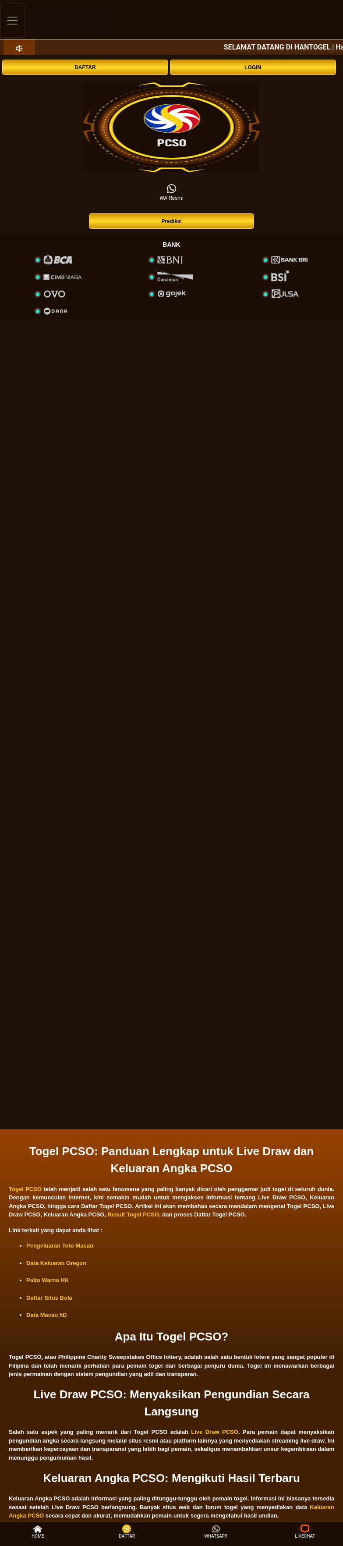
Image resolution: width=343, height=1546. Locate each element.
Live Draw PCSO (214, 1432)
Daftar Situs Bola (49, 1297)
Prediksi (171, 221)
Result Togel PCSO (133, 1214)
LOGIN (252, 67)
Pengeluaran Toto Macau (59, 1245)
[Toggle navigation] (12, 21)
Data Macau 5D (46, 1315)
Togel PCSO (25, 1189)
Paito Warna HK (47, 1280)
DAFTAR (84, 67)
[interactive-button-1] (171, 127)
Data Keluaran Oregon (56, 1263)
